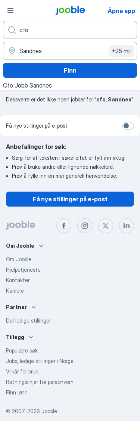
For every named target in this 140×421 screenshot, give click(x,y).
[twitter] (105, 225)
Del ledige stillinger (28, 320)
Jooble (49, 411)
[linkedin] (126, 225)
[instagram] (84, 225)
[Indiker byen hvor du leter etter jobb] (70, 51)
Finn (70, 70)
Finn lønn (17, 392)
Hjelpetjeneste (23, 269)
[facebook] (63, 225)
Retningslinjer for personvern (40, 382)
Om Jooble (18, 259)
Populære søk (22, 350)
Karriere (15, 290)
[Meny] (10, 10)
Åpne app (121, 11)
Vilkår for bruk (22, 371)
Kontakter (17, 280)
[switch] (128, 125)
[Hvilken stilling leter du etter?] (70, 30)
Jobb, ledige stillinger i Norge (40, 361)
